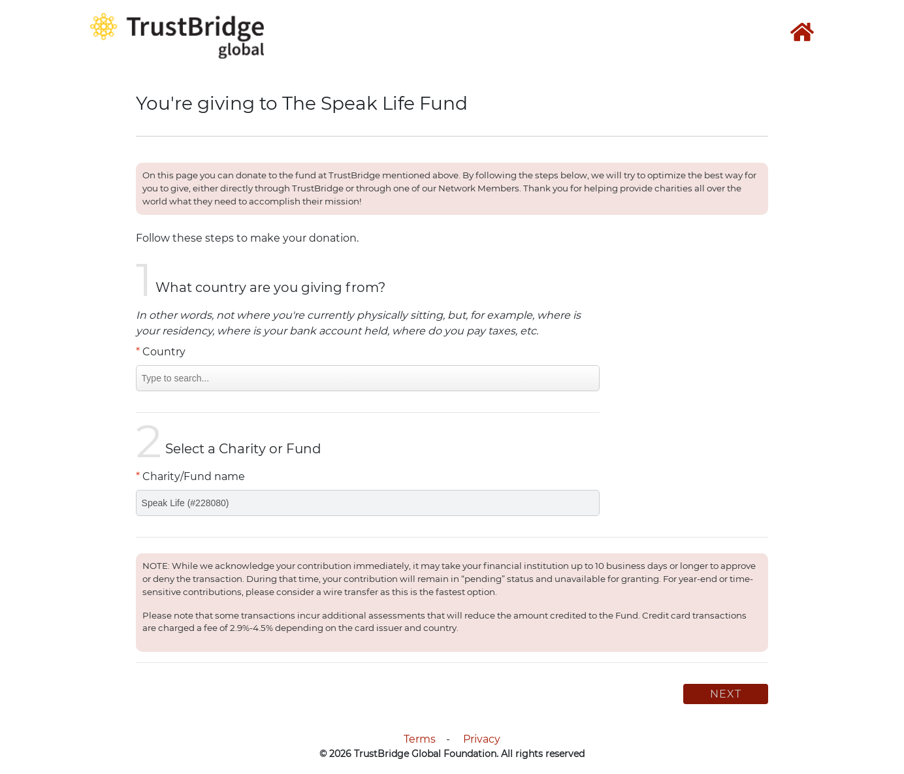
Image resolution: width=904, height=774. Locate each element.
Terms (420, 739)
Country (161, 352)
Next (725, 694)
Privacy (481, 739)
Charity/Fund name (190, 476)
